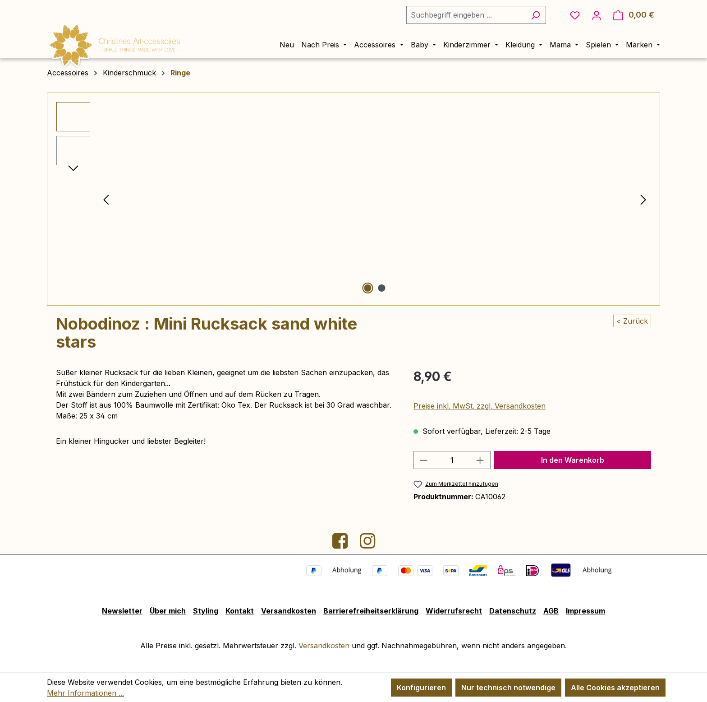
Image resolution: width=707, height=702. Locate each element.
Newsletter (122, 610)
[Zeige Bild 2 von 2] (381, 288)
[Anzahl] (452, 460)
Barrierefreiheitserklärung (370, 610)
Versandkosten (288, 610)
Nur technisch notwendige (508, 687)
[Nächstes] (643, 199)
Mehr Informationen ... (85, 692)
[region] (353, 199)
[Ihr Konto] (596, 15)
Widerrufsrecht (454, 610)
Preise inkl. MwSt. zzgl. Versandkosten (479, 405)
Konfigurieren (421, 687)
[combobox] (465, 15)
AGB (551, 610)
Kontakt (239, 610)
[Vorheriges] (106, 199)
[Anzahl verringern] (423, 460)
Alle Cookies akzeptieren (615, 687)
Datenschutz (512, 610)
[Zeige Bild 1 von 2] (367, 288)
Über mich (168, 610)
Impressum (585, 610)
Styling (205, 610)
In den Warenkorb (572, 460)
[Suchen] (535, 15)
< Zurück (632, 320)
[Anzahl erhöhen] (480, 460)
